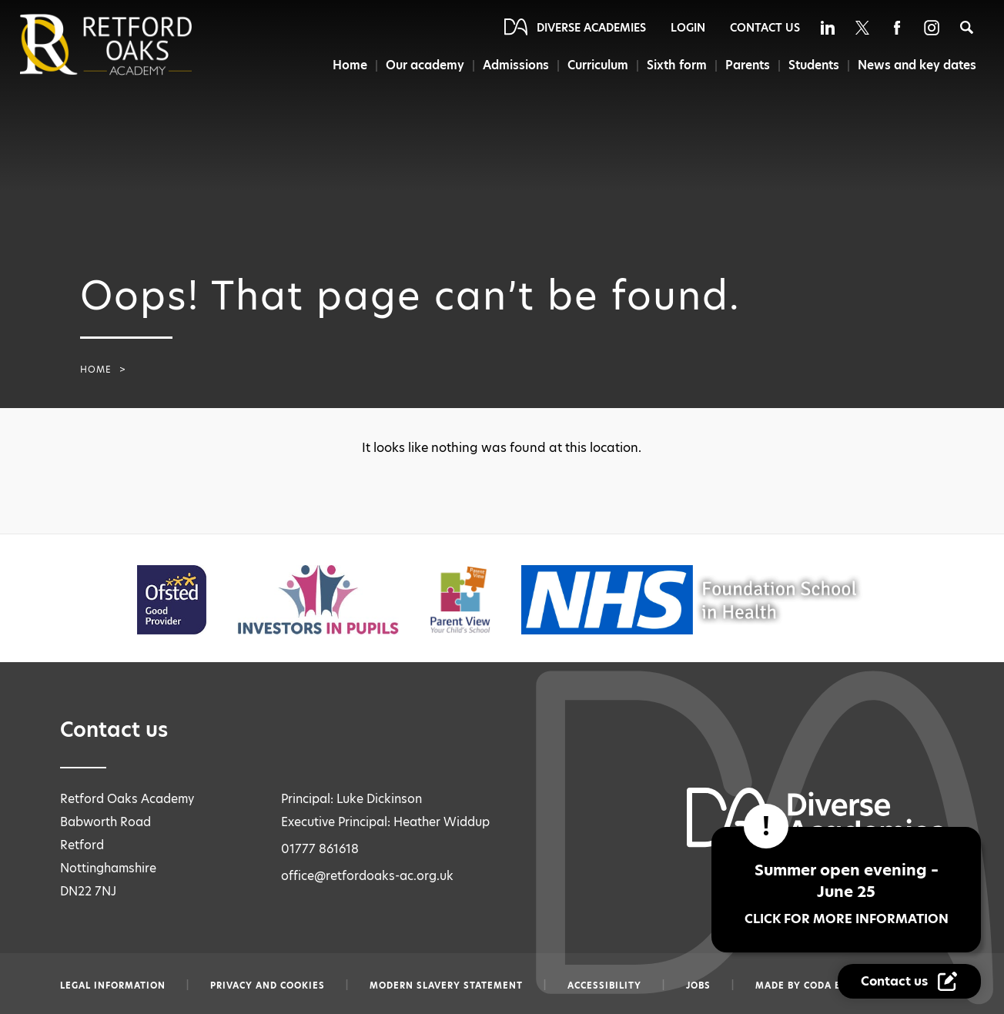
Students (813, 65)
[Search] (966, 27)
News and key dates (917, 65)
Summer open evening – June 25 (846, 893)
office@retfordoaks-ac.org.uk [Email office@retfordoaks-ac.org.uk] (367, 876)
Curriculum (597, 65)
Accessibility (604, 985)
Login (688, 27)
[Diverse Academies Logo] (131, 44)
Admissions (516, 65)
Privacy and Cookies (267, 985)
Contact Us (765, 27)
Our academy (425, 65)
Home (350, 65)
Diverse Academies (591, 27)
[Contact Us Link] (909, 981)
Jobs (698, 985)
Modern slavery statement (446, 985)
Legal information (113, 985)
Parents (747, 65)
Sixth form (677, 65)
